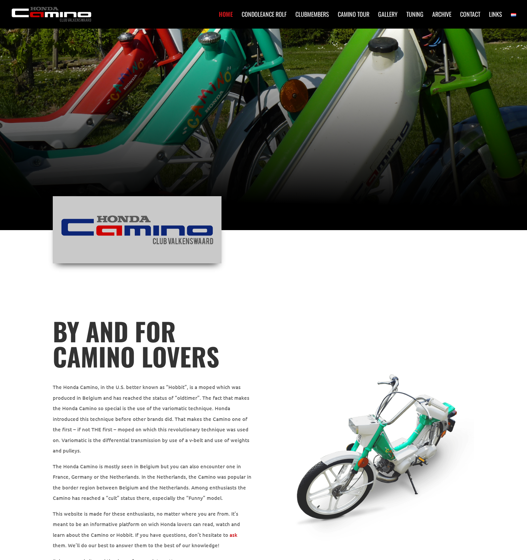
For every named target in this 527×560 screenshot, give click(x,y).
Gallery (388, 15)
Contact (470, 15)
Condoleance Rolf (264, 15)
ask (233, 534)
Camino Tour (353, 15)
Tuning (414, 15)
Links (495, 15)
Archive (441, 15)
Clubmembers (312, 15)
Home (226, 15)
